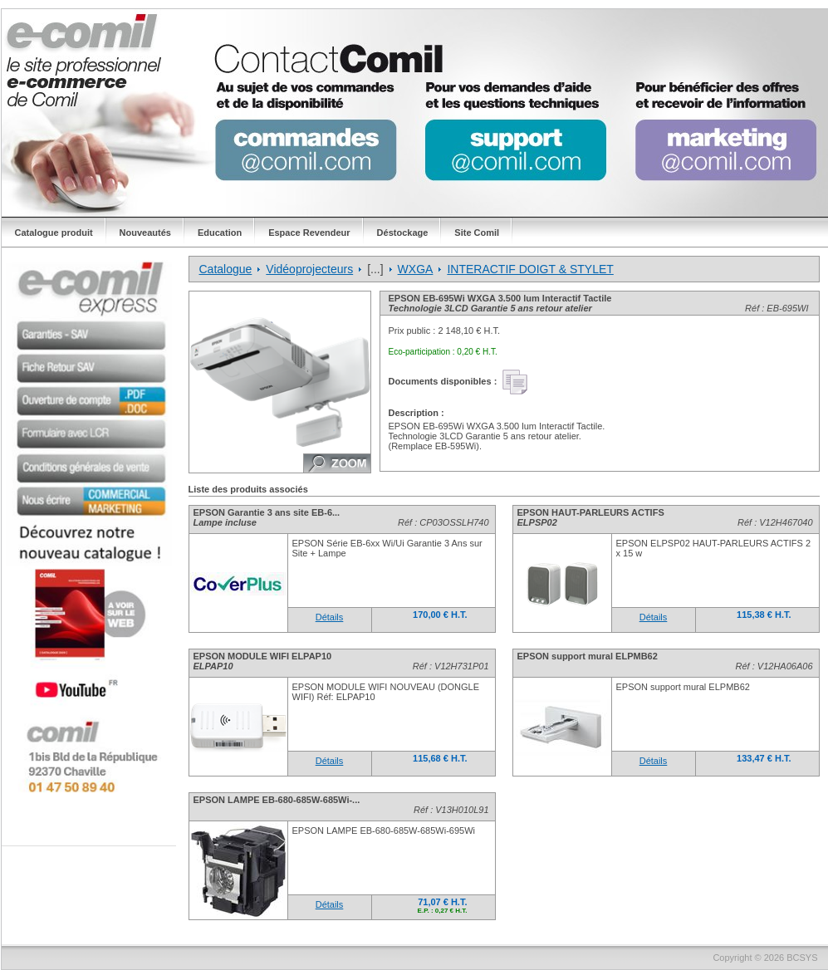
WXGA (416, 269)
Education (220, 233)
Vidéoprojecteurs (309, 269)
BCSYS (801, 958)
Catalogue (225, 269)
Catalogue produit (54, 233)
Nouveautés (145, 233)
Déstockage (403, 233)
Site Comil (476, 233)
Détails (330, 617)
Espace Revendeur (309, 233)
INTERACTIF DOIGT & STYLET (530, 269)
